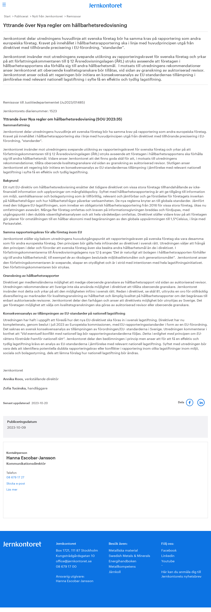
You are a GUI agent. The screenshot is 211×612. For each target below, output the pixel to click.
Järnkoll (115, 571)
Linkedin (167, 555)
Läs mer (17, 489)
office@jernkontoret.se (74, 560)
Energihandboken (122, 560)
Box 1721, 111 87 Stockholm (77, 549)
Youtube (167, 560)
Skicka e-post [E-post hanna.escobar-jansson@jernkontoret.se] (15, 483)
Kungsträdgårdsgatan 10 (75, 555)
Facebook (169, 549)
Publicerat (21, 16)
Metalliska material (123, 549)
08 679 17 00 (66, 565)
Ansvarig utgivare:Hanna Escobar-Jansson (74, 578)
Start (7, 16)
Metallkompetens (122, 565)
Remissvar (74, 16)
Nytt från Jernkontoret (47, 16)
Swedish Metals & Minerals (129, 555)
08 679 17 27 (15, 477)
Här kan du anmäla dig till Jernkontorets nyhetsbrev (181, 573)
